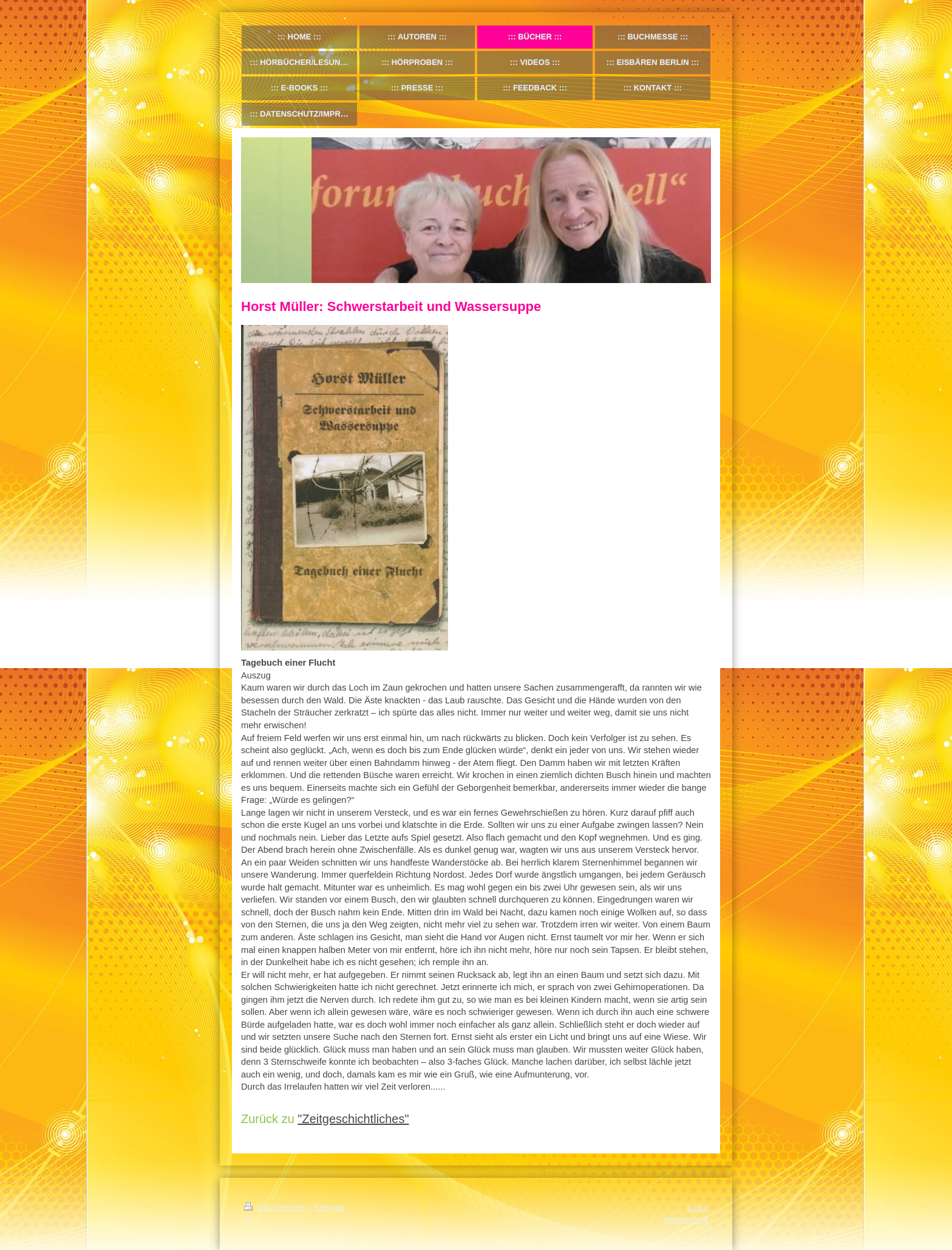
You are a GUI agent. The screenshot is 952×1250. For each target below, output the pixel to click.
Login (697, 1207)
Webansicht (686, 1219)
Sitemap (329, 1207)
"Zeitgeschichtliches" (353, 1118)
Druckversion (276, 1207)
